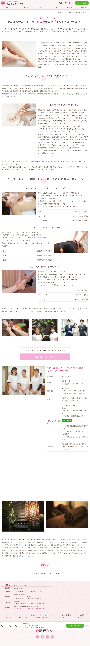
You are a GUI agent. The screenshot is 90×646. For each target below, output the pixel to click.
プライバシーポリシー (61, 617)
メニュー (8, 615)
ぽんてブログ (23, 617)
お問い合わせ (80, 617)
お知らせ (22, 603)
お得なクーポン (49, 615)
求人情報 (81, 615)
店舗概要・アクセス (41, 617)
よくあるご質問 (66, 615)
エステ (21, 615)
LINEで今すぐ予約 (81, 3)
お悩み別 (8, 617)
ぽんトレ (33, 615)
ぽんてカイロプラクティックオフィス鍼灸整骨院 (29, 608)
